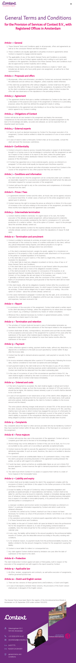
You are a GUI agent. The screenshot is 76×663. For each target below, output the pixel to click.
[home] (9, 4)
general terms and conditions (14, 655)
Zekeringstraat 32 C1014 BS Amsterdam (15, 629)
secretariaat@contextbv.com (18, 640)
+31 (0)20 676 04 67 (16, 636)
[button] (71, 4)
